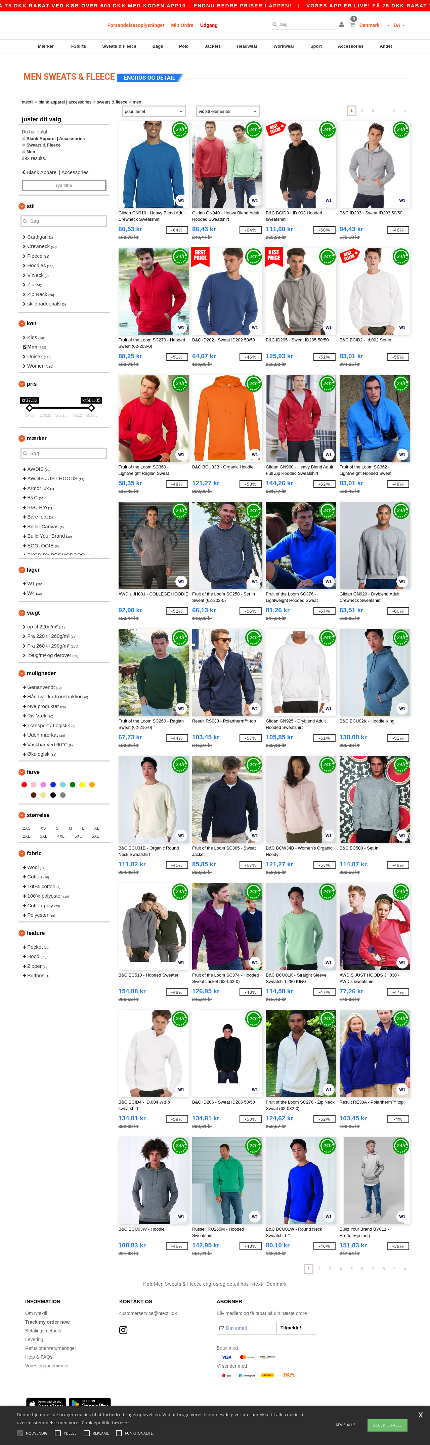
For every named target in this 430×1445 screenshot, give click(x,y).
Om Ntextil (36, 1308)
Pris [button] (32, 378)
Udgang (209, 25)
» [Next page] (405, 105)
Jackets (213, 46)
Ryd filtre (64, 180)
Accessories (351, 46)
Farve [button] (33, 767)
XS (43, 823)
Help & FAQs (38, 1351)
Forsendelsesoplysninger (136, 25)
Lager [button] (33, 564)
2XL (26, 831)
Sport (316, 46)
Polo (183, 46)
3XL (43, 831)
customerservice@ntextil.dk (148, 1308)
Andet (386, 46)
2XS (27, 823)
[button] (342, 25)
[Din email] (246, 1323)
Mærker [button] (37, 433)
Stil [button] (31, 201)
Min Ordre (182, 25)
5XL (78, 831)
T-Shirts (78, 46)
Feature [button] (36, 928)
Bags (158, 46)
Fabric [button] (34, 848)
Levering (34, 1334)
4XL (60, 831)
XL (96, 823)
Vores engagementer (47, 1360)
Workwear (283, 46)
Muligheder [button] (41, 668)
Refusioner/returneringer (50, 1343)
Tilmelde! (291, 1322)
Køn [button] (31, 318)
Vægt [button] (33, 607)
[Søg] (302, 24)
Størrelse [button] (38, 810)
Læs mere (121, 1422)
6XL (95, 831)
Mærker (46, 46)
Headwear (247, 46)
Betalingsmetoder (43, 1325)
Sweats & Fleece (119, 46)
